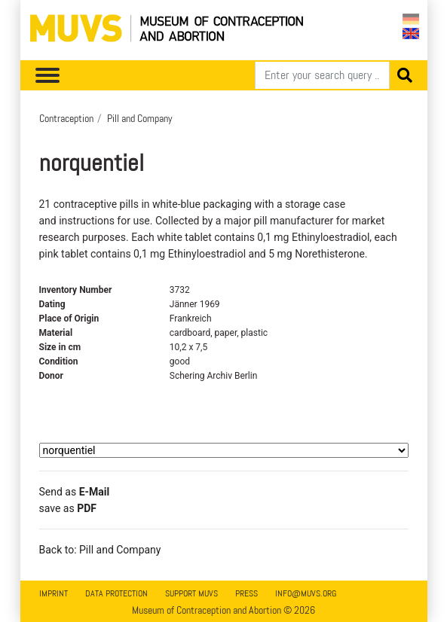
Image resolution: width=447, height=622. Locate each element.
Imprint (53, 593)
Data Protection (116, 593)
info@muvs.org (305, 593)
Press (246, 593)
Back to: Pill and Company (100, 550)
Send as (74, 492)
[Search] (322, 75)
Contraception (66, 118)
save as (67, 508)
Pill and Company (140, 118)
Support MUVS (191, 593)
